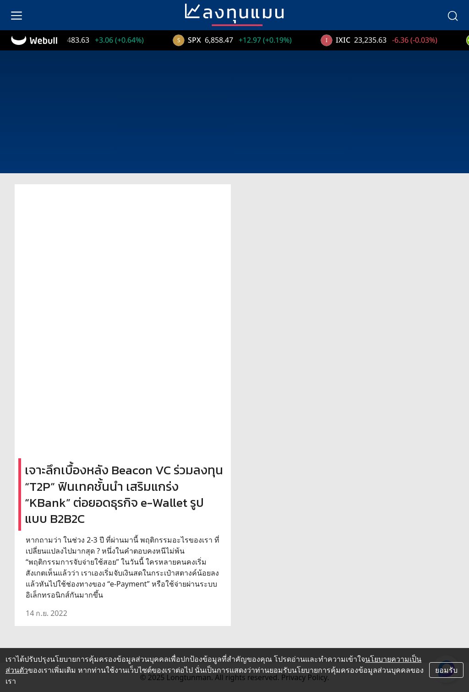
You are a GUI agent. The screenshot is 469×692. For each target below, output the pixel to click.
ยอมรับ (446, 670)
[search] (452, 15)
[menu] (16, 15)
